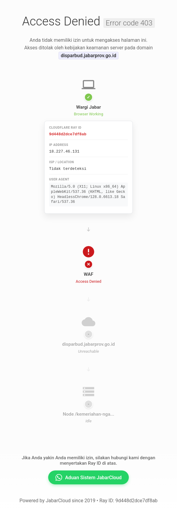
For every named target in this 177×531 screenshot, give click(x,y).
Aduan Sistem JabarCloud (88, 476)
